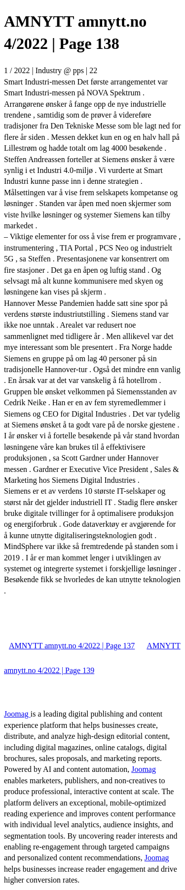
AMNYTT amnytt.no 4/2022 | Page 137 (72, 645)
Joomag (17, 714)
